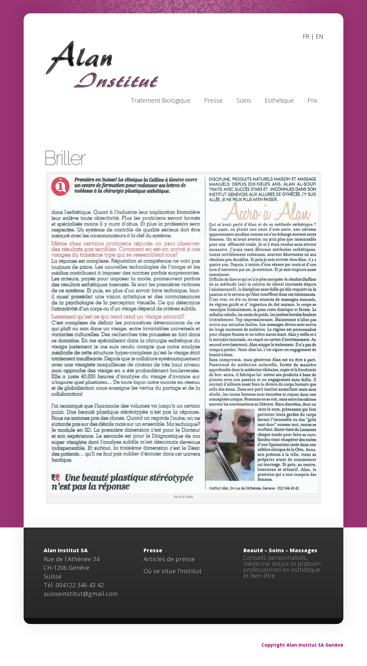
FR (306, 36)
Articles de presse (169, 559)
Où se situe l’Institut (173, 571)
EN (319, 36)
